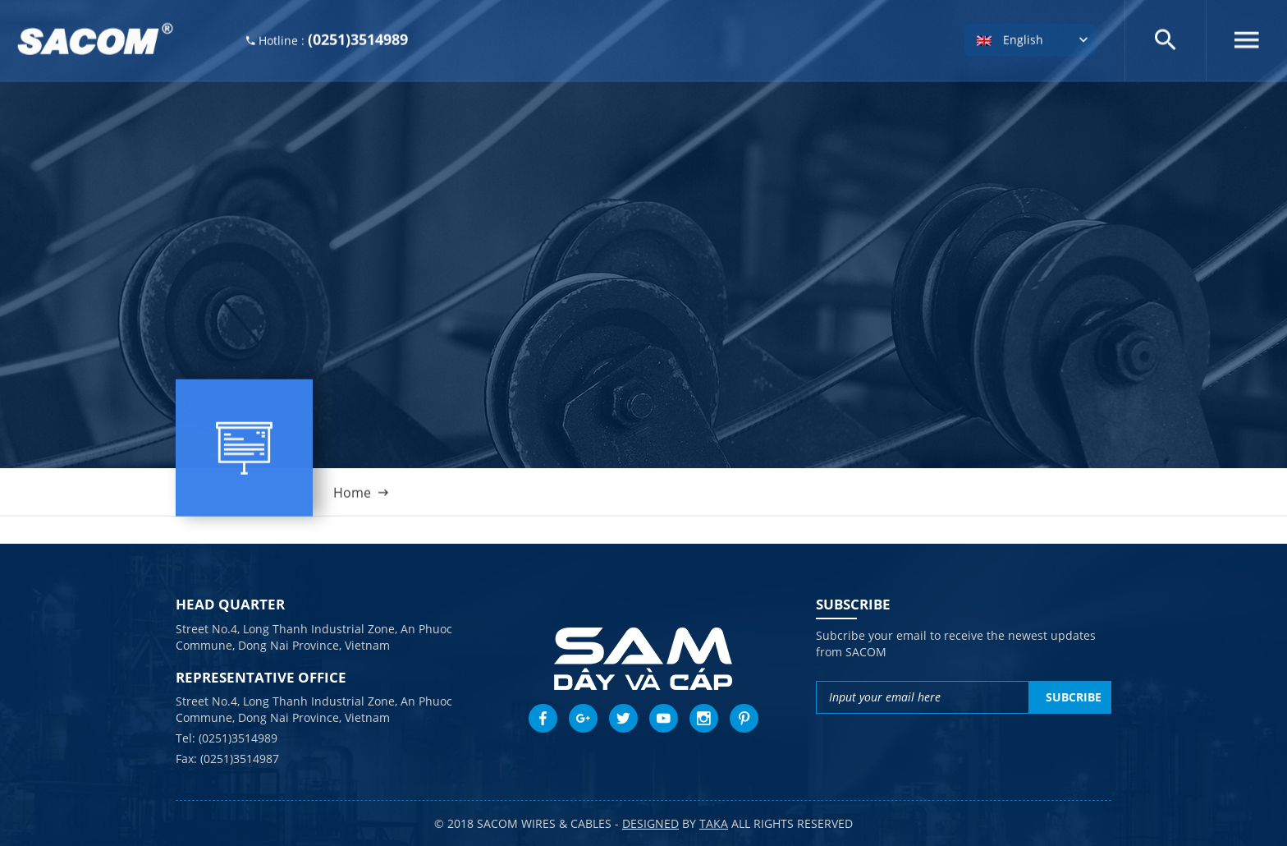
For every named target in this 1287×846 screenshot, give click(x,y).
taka (713, 823)
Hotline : (327, 37)
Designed (650, 823)
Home (352, 498)
